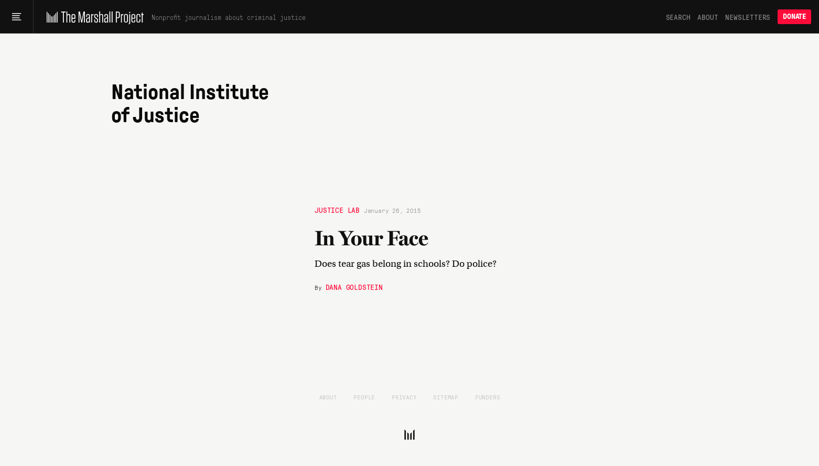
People (364, 397)
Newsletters (747, 16)
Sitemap (445, 397)
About (707, 16)
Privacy (404, 397)
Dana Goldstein (354, 286)
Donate (794, 16)
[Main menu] (16, 17)
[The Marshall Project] (93, 17)
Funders (487, 397)
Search (678, 16)
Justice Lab (337, 209)
